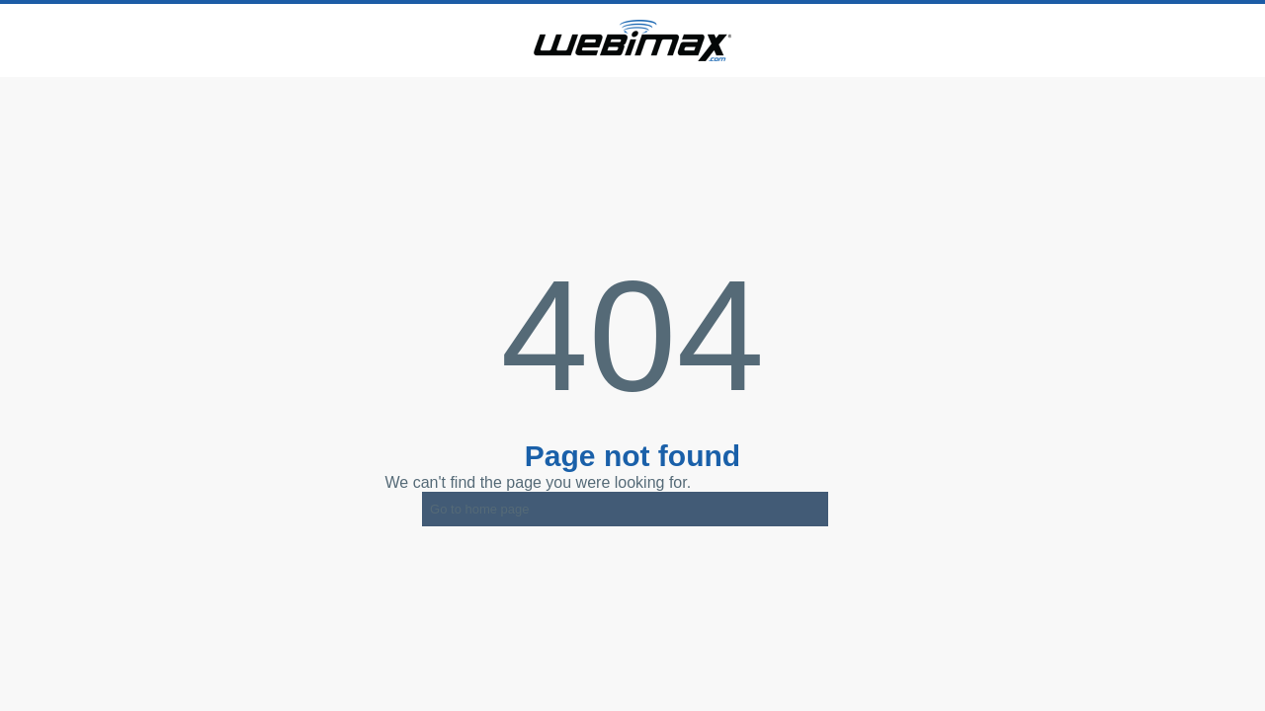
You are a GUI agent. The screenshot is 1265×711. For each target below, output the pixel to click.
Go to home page (479, 509)
